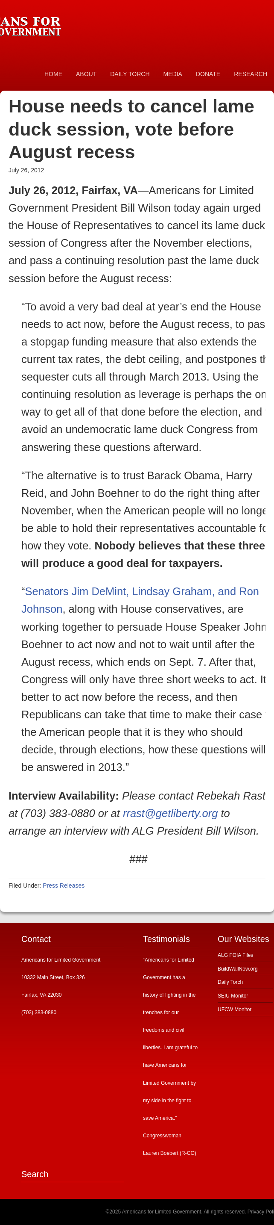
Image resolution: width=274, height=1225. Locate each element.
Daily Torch (230, 982)
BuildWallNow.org (238, 969)
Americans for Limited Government (64, 23)
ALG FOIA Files (235, 955)
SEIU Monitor (233, 996)
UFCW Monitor (234, 1009)
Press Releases (64, 885)
